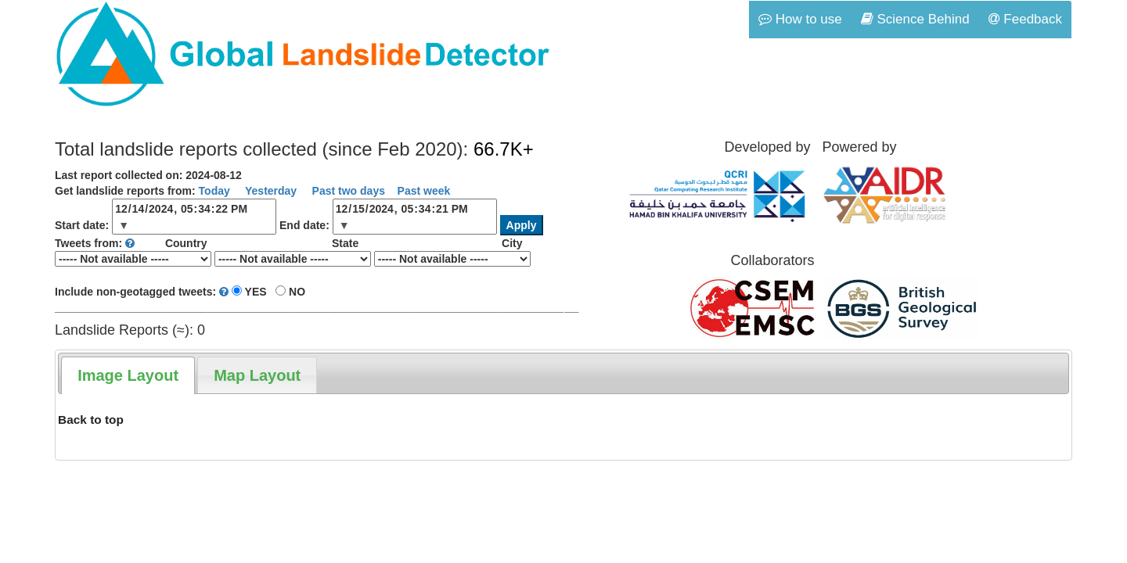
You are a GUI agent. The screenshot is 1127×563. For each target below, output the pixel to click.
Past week (424, 191)
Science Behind (915, 19)
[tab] (128, 375)
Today (214, 191)
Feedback (1025, 19)
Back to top (91, 419)
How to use (800, 19)
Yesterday (269, 191)
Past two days (347, 191)
